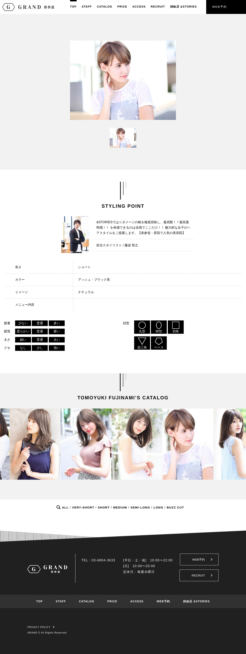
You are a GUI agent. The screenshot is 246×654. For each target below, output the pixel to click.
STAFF (87, 6)
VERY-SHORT (83, 507)
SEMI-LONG (140, 507)
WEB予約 (219, 6)
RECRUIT (158, 6)
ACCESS (139, 6)
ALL (65, 507)
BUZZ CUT (175, 507)
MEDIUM (120, 507)
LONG (158, 507)
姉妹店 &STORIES (196, 601)
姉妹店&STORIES (183, 6)
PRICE (122, 6)
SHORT (104, 507)
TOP (73, 6)
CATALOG (104, 6)
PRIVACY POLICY (40, 627)
